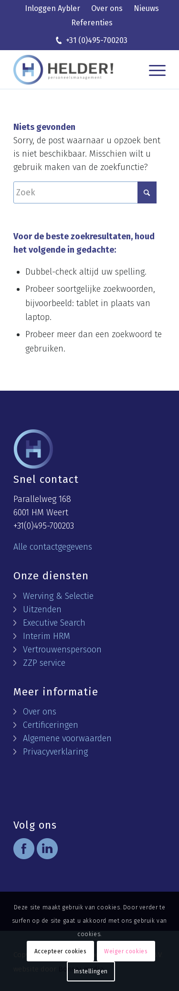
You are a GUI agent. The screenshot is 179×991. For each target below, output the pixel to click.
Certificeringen (50, 725)
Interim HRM (46, 636)
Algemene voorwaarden (67, 738)
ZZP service (44, 663)
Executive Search (54, 623)
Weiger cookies (125, 951)
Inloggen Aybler (52, 8)
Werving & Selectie (58, 596)
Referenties (92, 22)
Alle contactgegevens (52, 547)
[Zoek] (85, 192)
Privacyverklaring (55, 751)
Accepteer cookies (60, 951)
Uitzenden (42, 609)
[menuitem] (52, 9)
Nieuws (146, 8)
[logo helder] (66, 70)
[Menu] (152, 70)
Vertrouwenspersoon (62, 649)
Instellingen (91, 971)
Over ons (107, 8)
